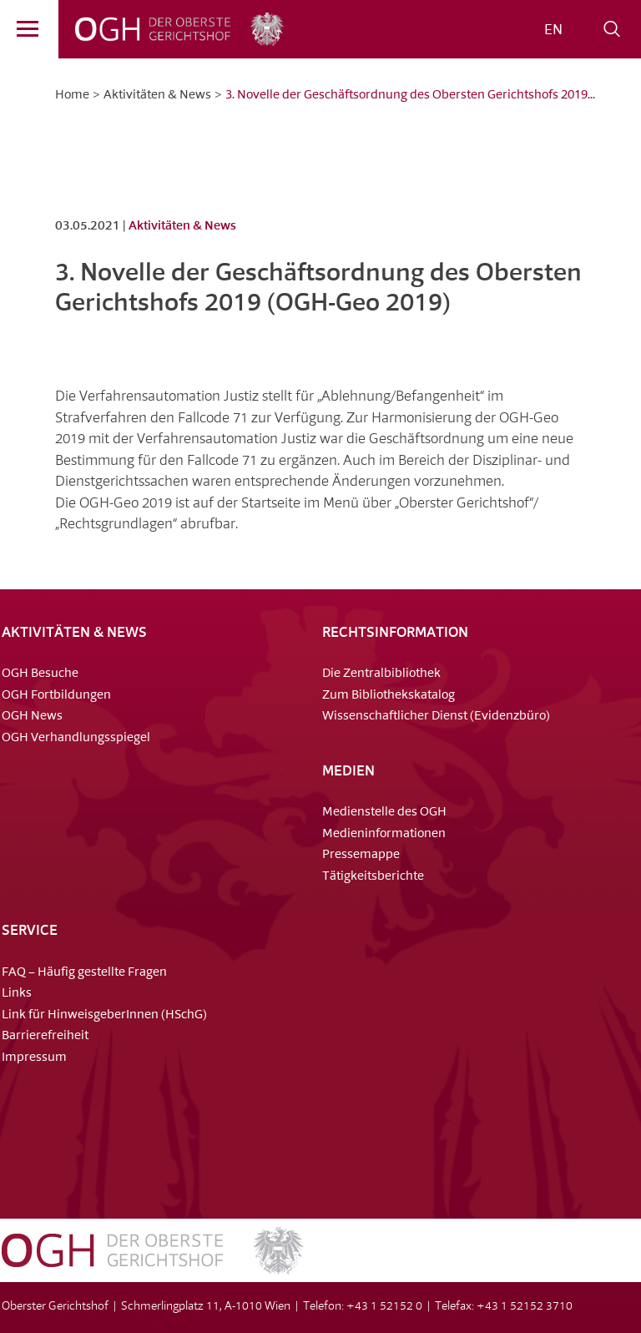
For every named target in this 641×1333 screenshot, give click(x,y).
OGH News (32, 716)
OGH (145, 29)
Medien (348, 772)
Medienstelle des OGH (384, 812)
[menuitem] (553, 31)
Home (72, 95)
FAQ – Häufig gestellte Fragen (84, 973)
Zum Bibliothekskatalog (388, 695)
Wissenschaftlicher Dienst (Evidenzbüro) (436, 716)
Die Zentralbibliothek (381, 674)
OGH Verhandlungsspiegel (76, 738)
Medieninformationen (384, 834)
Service (30, 931)
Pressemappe (361, 855)
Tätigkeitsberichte (373, 877)
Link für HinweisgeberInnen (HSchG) (104, 1015)
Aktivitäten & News (157, 95)
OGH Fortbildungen (56, 695)
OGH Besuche (40, 674)
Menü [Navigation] (19, 32)
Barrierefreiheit (45, 1036)
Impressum (34, 1058)
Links (17, 993)
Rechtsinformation (395, 633)
